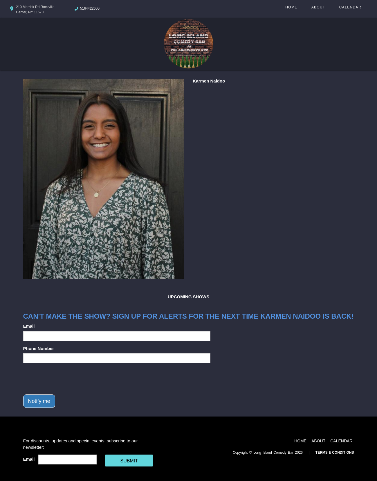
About (318, 7)
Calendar (350, 7)
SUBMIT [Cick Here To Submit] (129, 460)
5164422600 (90, 8)
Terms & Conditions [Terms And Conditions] (334, 453)
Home (291, 7)
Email (29, 326)
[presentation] (67, 378)
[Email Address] (67, 459)
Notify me (39, 401)
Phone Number (38, 348)
